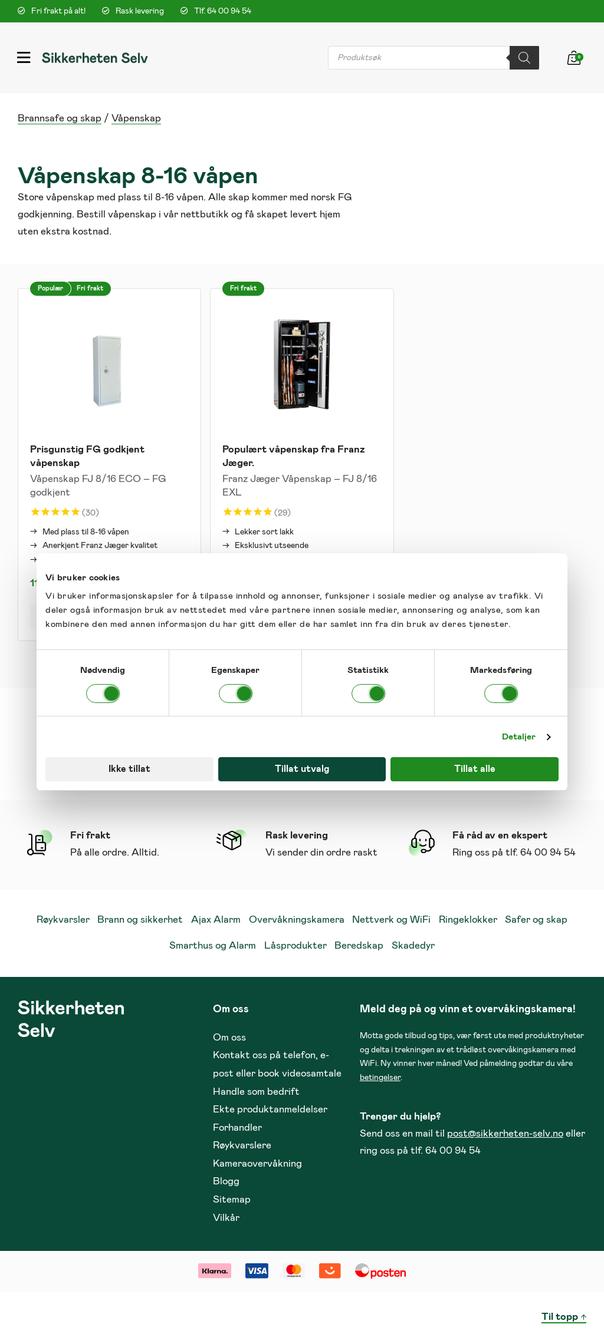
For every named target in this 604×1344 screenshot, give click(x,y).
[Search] (524, 58)
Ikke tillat (129, 769)
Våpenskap (136, 119)
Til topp (559, 1317)
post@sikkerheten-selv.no (505, 1134)
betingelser (380, 1078)
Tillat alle (474, 769)
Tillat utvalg (302, 769)
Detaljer (519, 736)
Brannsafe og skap (59, 119)
